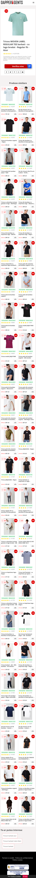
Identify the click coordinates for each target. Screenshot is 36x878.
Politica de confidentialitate (24, 858)
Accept (25, 876)
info (15, 114)
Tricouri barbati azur (9, 836)
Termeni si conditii (8, 858)
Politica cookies (18, 860)
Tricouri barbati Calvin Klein (12, 841)
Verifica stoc (21, 66)
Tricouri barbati (8, 846)
